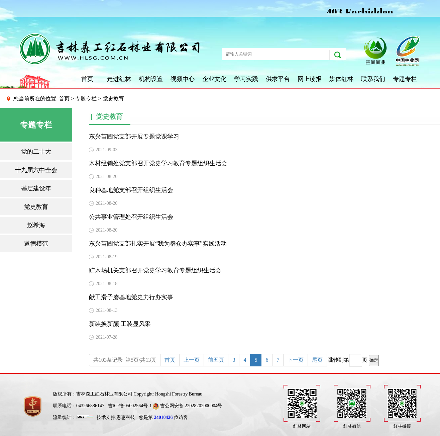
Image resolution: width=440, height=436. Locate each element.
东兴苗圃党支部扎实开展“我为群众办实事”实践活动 (158, 243)
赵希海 (36, 225)
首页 (87, 79)
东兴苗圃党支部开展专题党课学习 (134, 136)
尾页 (317, 360)
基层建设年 (36, 188)
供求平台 (278, 79)
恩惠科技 (125, 417)
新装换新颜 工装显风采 (120, 324)
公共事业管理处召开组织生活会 (131, 216)
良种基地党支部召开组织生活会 (131, 190)
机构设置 (151, 79)
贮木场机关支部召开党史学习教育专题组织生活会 (155, 270)
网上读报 (310, 79)
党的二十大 (36, 151)
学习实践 (246, 79)
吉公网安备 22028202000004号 (187, 405)
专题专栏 (405, 79)
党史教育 (36, 206)
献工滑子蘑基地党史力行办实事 (131, 297)
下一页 (296, 360)
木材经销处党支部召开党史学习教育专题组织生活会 (158, 163)
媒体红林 (341, 79)
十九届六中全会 (36, 170)
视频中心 (183, 79)
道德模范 (36, 243)
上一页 (192, 360)
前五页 (216, 360)
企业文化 (214, 79)
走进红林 (119, 79)
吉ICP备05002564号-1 (130, 405)
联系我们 (373, 79)
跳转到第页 (353, 360)
